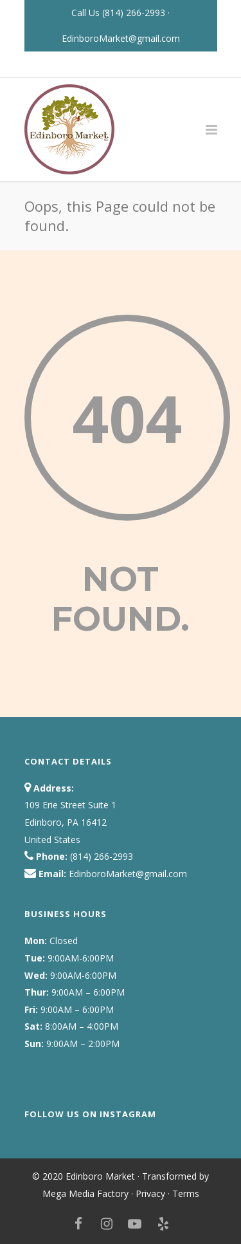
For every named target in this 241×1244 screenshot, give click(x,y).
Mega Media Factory (85, 1193)
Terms (185, 1193)
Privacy (150, 1193)
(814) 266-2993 (135, 12)
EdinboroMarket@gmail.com (121, 38)
